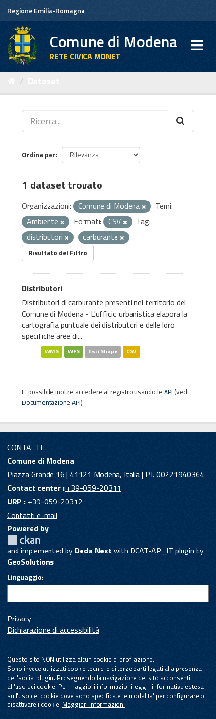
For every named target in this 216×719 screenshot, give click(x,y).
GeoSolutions (30, 562)
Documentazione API (51, 402)
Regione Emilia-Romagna (46, 10)
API (168, 392)
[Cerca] (181, 121)
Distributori (42, 288)
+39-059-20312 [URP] (54, 501)
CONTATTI (24, 447)
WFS (74, 351)
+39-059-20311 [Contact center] (93, 488)
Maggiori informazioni (93, 704)
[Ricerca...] (95, 121)
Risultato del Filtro (57, 253)
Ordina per (38, 155)
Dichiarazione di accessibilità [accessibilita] (53, 629)
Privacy (19, 618)
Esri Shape (102, 351)
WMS (52, 351)
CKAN (23, 540)
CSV (131, 351)
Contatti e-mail (32, 515)
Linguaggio (24, 577)
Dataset (44, 80)
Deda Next (93, 550)
